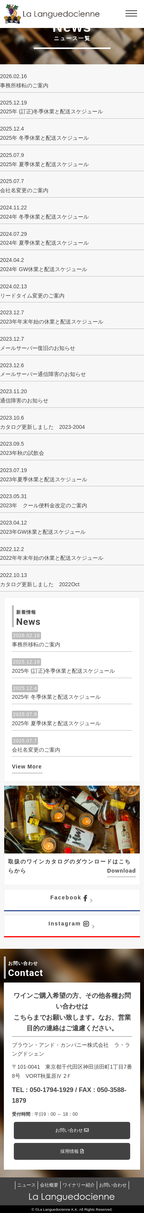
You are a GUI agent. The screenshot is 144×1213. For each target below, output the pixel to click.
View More (27, 766)
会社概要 (49, 1185)
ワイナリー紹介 (79, 1185)
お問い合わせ (72, 1130)
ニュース (26, 1185)
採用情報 (71, 1151)
